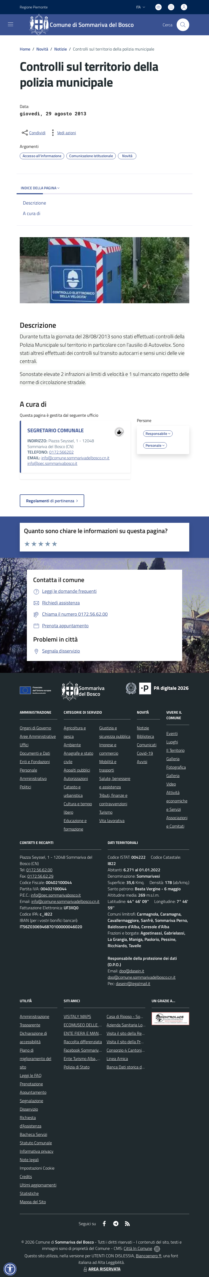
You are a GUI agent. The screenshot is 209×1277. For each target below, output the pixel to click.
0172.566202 (61, 452)
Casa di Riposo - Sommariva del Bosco (140, 1016)
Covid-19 (145, 753)
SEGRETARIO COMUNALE (55, 430)
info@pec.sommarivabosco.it (52, 463)
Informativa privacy (36, 1151)
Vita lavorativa (112, 820)
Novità (42, 49)
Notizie (60, 49)
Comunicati (146, 745)
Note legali (29, 1159)
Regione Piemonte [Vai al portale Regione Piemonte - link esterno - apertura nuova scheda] (34, 7)
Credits (26, 1176)
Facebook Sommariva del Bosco (91, 1050)
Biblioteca (145, 736)
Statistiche (29, 1193)
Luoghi (172, 742)
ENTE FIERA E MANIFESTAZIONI (92, 1033)
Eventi (172, 733)
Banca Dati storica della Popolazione (138, 1067)
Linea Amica (117, 1058)
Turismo (105, 812)
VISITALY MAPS (77, 1016)
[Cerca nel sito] (183, 24)
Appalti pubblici (77, 770)
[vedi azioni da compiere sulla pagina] (62, 132)
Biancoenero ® (148, 1256)
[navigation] (10, 24)
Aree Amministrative (38, 736)
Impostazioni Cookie (37, 1168)
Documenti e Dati (35, 753)
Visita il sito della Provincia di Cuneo (138, 1042)
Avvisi (142, 761)
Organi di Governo (35, 728)
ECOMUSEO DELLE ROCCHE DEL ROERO (100, 1025)
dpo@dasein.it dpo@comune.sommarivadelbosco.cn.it (142, 974)
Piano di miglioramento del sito (35, 1058)
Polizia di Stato (76, 1067)
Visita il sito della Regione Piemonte (138, 1033)
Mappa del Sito (33, 1202)
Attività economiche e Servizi (176, 800)
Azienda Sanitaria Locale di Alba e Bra (140, 1025)
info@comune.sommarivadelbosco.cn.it (75, 458)
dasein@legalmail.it (133, 983)
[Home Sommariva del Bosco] (84, 25)
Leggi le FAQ (31, 1075)
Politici (25, 787)
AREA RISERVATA (101, 1269)
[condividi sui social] (33, 132)
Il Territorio (175, 750)
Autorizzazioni (76, 778)
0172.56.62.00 (39, 870)
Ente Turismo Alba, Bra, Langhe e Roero (98, 1058)
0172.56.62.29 (40, 876)
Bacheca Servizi (33, 1134)
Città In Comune (138, 1248)
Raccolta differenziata (83, 1042)
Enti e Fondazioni (35, 761)
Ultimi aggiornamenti (38, 1185)
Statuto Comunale (36, 1143)
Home (25, 49)
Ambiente (72, 745)
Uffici (24, 745)
